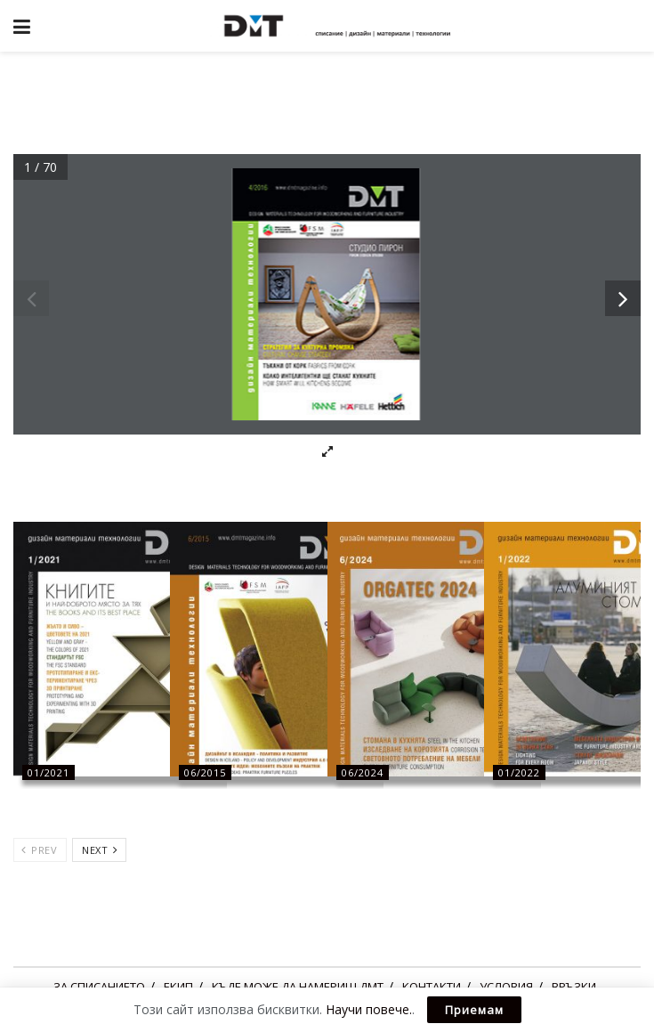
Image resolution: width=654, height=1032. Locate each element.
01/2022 (519, 772)
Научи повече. (369, 1009)
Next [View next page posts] (99, 850)
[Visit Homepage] (339, 26)
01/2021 (48, 772)
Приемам (474, 1010)
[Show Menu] (21, 26)
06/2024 (363, 772)
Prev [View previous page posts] (39, 850)
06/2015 (205, 772)
